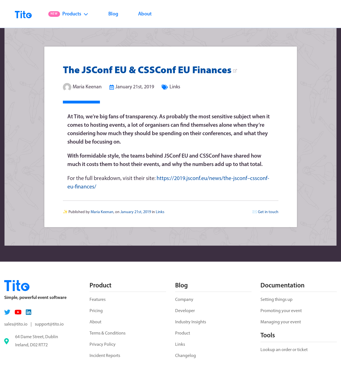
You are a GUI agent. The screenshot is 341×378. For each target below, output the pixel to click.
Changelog (185, 356)
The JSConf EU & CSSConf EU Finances (150, 71)
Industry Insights (190, 322)
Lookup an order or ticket (284, 350)
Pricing (96, 311)
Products (68, 14)
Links (175, 87)
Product (182, 333)
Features (98, 300)
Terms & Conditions (107, 333)
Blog (113, 14)
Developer (185, 311)
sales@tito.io (16, 324)
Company (184, 300)
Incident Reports (105, 356)
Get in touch (268, 212)
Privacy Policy (103, 344)
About (145, 14)
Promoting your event (281, 311)
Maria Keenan (87, 87)
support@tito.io (49, 324)
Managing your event (280, 322)
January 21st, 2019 (134, 87)
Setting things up (276, 300)
